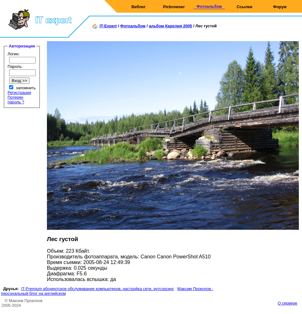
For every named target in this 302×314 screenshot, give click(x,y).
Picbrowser (174, 6)
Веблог (139, 6)
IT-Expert (108, 26)
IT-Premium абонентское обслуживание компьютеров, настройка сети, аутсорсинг (97, 288)
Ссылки (245, 6)
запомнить (26, 87)
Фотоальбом (209, 6)
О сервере (287, 303)
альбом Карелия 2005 (170, 26)
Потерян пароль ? (16, 99)
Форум (280, 6)
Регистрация (19, 92)
